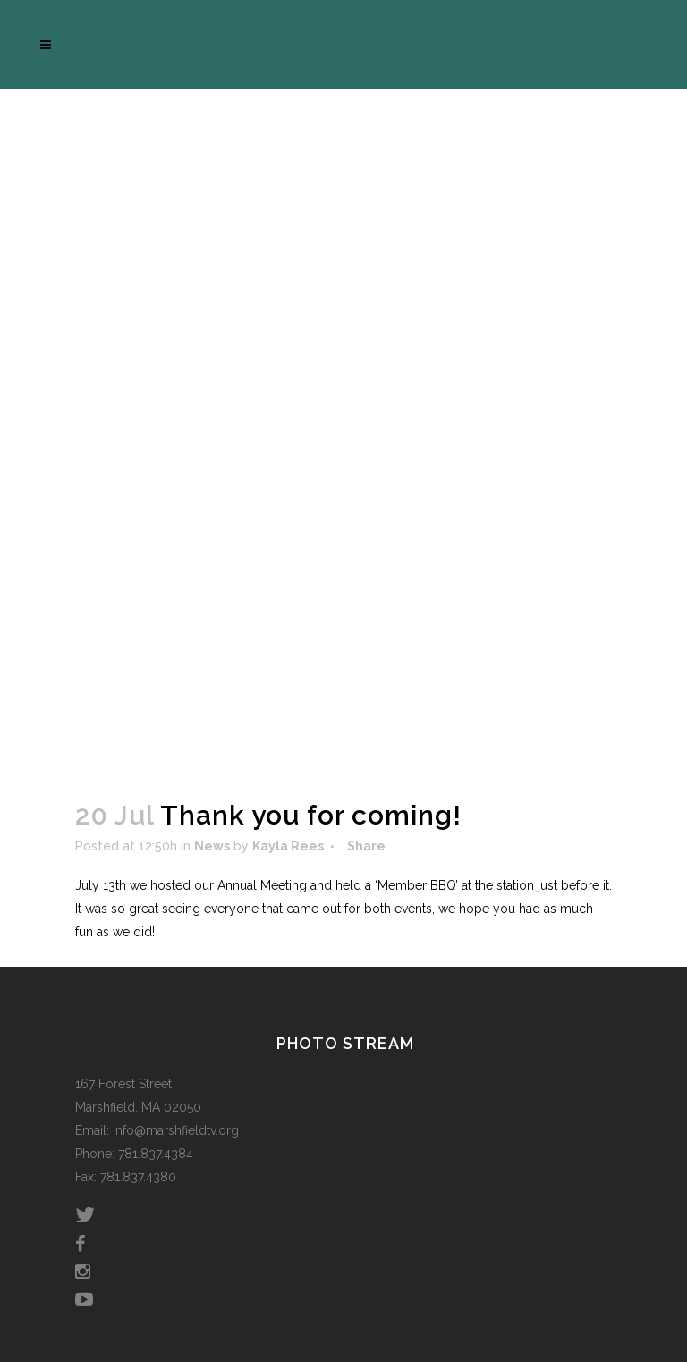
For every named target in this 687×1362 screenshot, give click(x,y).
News (212, 846)
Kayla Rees (288, 846)
